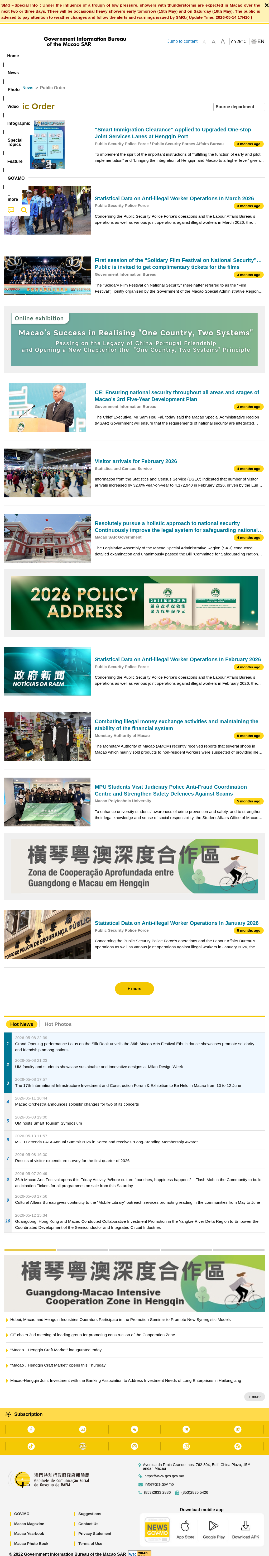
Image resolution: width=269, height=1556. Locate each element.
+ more (255, 1391)
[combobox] (239, 101)
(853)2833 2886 (157, 1487)
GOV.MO (22, 1508)
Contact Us (88, 1518)
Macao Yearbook (29, 1528)
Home (10, 81)
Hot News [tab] (21, 1018)
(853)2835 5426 (194, 1487)
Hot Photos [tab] (58, 1018)
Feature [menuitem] (175, 56)
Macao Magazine (29, 1518)
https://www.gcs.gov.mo (164, 1470)
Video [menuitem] (79, 56)
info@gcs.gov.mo (159, 1479)
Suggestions (89, 1508)
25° (241, 42)
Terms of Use (90, 1537)
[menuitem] (33, 56)
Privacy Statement (94, 1528)
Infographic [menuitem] (106, 56)
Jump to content (182, 41)
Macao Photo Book (31, 1537)
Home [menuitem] (13, 56)
